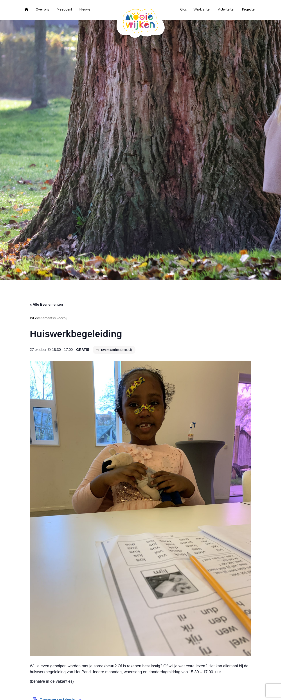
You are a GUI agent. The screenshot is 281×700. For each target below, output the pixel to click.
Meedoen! (64, 9)
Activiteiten (226, 9)
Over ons (42, 9)
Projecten (249, 9)
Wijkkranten (202, 9)
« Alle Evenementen (46, 304)
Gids (183, 9)
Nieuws (84, 9)
